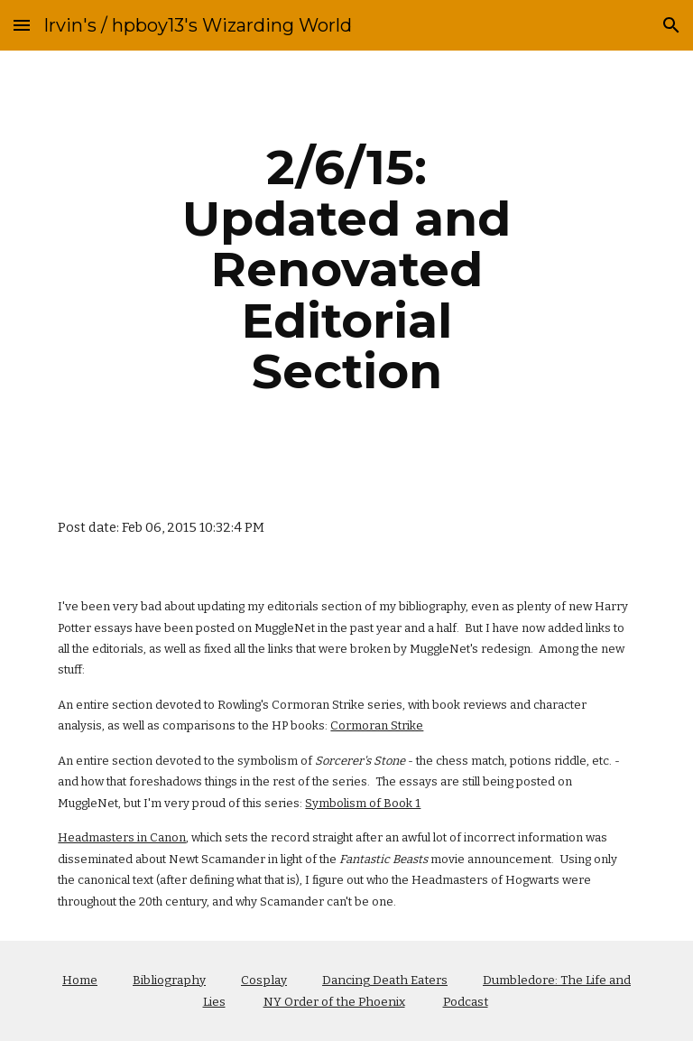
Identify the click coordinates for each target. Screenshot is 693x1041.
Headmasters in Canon (122, 837)
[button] (21, 25)
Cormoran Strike (376, 725)
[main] (346, 269)
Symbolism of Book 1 (362, 803)
